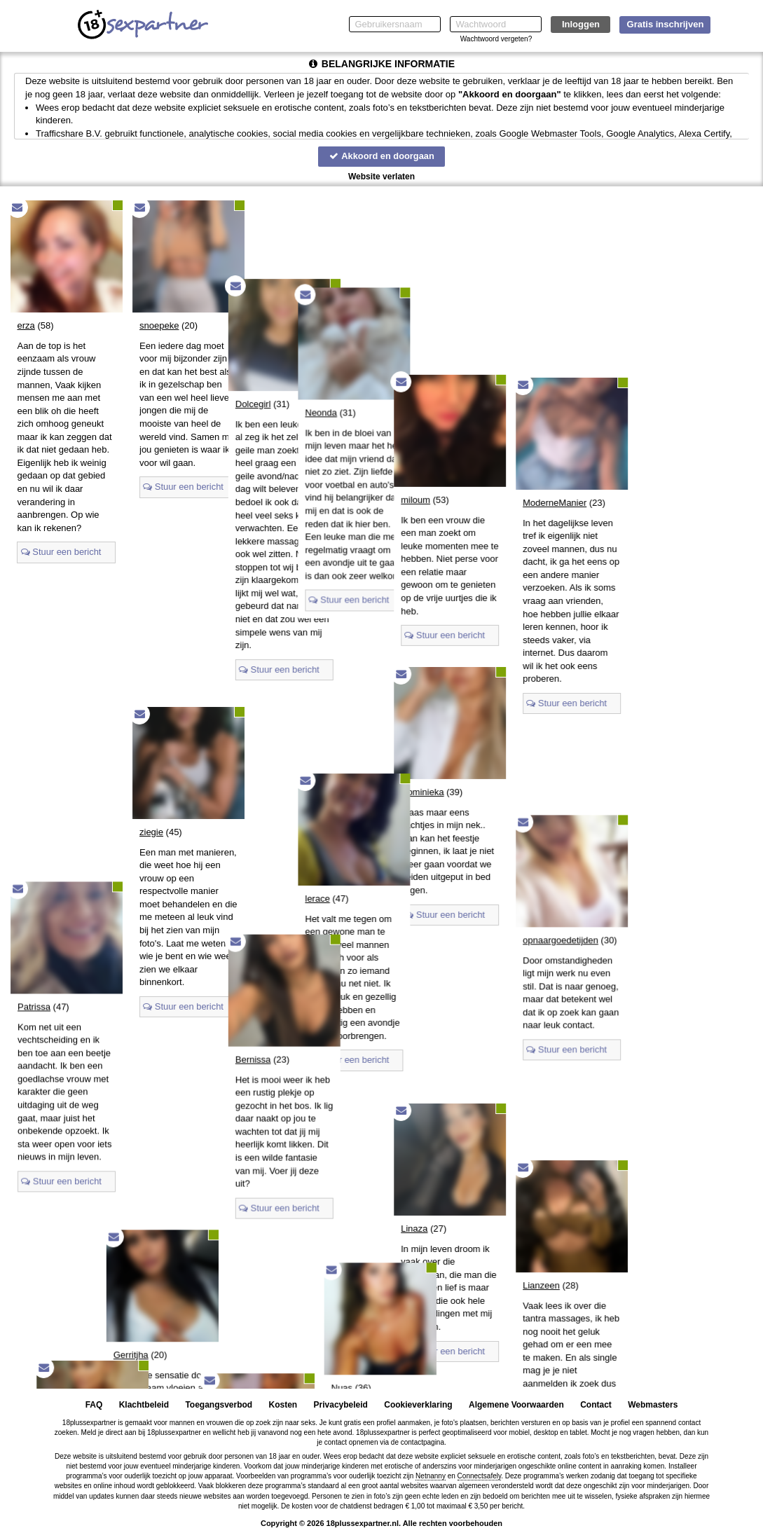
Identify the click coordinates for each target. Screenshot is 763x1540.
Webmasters (653, 1405)
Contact (596, 1405)
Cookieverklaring (418, 1405)
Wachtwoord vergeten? (496, 39)
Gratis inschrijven (665, 24)
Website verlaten (381, 176)
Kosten (283, 1405)
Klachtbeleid (144, 1405)
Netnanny (430, 1476)
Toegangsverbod (218, 1405)
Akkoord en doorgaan (381, 156)
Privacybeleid (341, 1405)
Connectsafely (480, 1476)
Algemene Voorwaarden (516, 1405)
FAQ (94, 1405)
